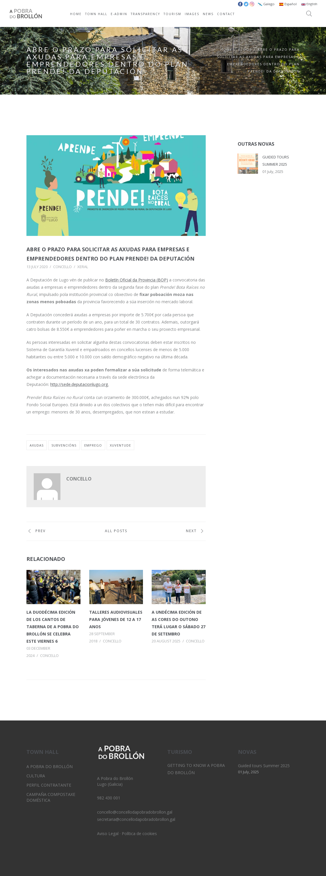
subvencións (63, 445)
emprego (93, 445)
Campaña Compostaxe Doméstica (50, 797)
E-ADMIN (119, 14)
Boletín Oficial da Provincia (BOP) (136, 280)
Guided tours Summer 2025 (264, 765)
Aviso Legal (108, 833)
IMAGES (192, 14)
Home (226, 49)
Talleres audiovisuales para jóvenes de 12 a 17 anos (115, 619)
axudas (37, 445)
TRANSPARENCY (145, 14)
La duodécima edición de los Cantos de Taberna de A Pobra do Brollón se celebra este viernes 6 (52, 626)
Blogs (245, 49)
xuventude (120, 445)
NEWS (208, 14)
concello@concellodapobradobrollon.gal (134, 812)
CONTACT (226, 14)
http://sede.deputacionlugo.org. (79, 384)
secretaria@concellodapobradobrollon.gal (136, 819)
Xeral (82, 266)
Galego (266, 4)
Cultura (35, 776)
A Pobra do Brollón (49, 766)
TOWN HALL (96, 14)
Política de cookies (139, 833)
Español (288, 4)
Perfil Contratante (48, 785)
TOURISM (172, 14)
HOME (76, 14)
